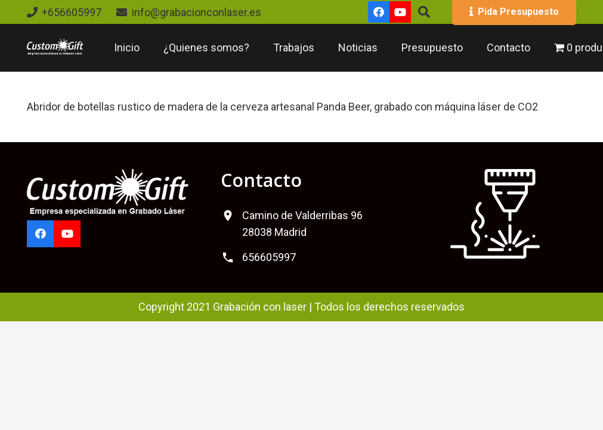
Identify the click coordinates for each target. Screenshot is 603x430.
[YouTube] (400, 12)
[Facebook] (378, 12)
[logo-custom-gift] (55, 48)
